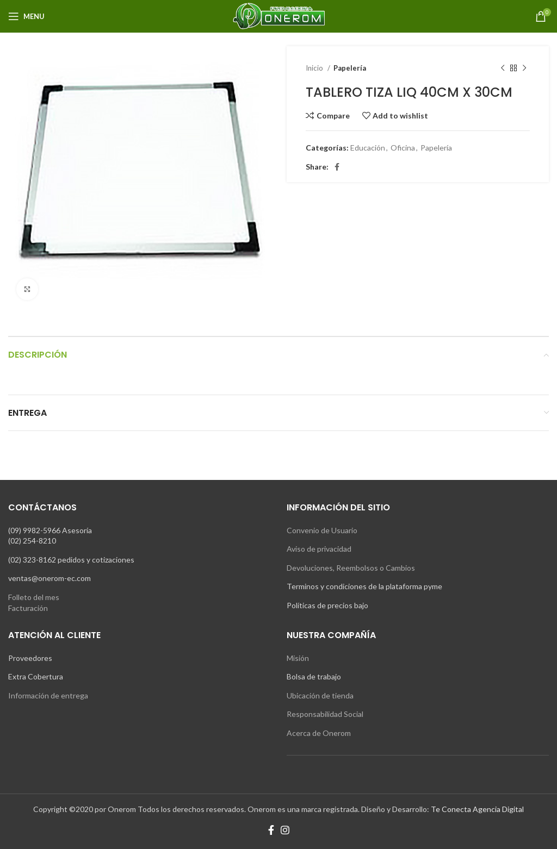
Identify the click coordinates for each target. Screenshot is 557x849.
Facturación (28, 608)
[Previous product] (502, 68)
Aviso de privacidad (319, 548)
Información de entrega (48, 695)
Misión (298, 658)
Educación (367, 147)
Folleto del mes (33, 597)
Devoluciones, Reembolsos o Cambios (351, 567)
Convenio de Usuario (322, 530)
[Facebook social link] (337, 167)
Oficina (403, 147)
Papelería (349, 68)
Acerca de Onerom (319, 733)
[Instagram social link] (285, 830)
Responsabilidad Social (325, 714)
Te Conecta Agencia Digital (477, 809)
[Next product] (524, 68)
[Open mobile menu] (26, 16)
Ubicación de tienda (320, 695)
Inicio (315, 68)
